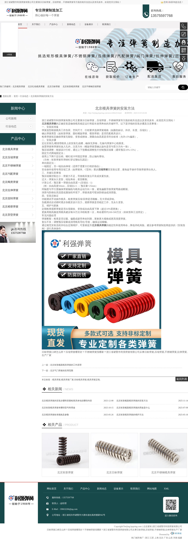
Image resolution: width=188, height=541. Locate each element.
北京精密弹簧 (10, 206)
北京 (161, 538)
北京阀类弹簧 (10, 181)
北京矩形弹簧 (65, 472)
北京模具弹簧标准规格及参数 (55, 415)
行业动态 (24, 96)
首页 (16, 96)
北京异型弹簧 (10, 214)
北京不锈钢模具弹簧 (163, 472)
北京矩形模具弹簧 (71, 86)
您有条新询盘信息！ (172, 2)
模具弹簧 (56, 380)
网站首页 (51, 488)
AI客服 (9, 55)
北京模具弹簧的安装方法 (42, 96)
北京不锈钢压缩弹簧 (91, 86)
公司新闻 (11, 118)
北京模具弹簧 (19, 86)
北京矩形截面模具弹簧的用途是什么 (133, 408)
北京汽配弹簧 (10, 173)
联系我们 (106, 24)
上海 (156, 538)
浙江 (147, 538)
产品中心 (53, 24)
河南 (175, 538)
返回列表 (181, 379)
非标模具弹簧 (80, 380)
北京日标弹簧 (53, 86)
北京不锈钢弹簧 (11, 165)
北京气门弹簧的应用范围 (61, 370)
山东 (170, 538)
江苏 (152, 538)
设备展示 (89, 24)
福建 (180, 538)
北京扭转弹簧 (10, 198)
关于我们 (36, 24)
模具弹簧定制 (93, 380)
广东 (166, 538)
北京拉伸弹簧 (10, 190)
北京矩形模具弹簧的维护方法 (130, 415)
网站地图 (152, 488)
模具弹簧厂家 (67, 380)
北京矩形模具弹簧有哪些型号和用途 (58, 408)
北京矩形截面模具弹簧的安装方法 (132, 401)
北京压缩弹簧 (10, 157)
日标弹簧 (46, 2)
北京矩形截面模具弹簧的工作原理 (65, 365)
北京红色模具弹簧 (36, 86)
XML (166, 488)
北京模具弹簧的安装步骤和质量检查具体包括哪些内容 (67, 401)
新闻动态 (71, 24)
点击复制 (147, 526)
